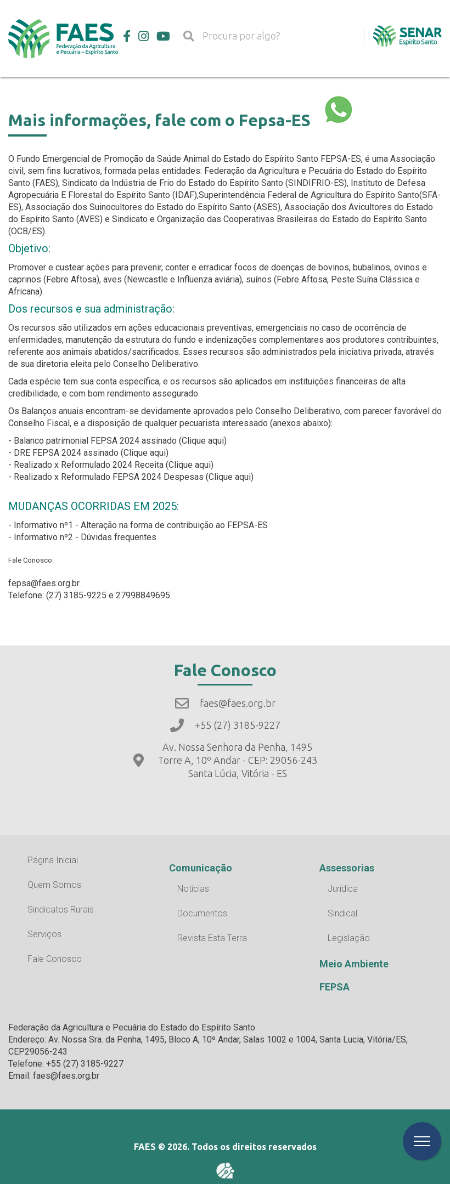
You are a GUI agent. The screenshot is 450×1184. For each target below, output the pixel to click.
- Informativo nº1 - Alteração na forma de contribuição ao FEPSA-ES (138, 525)
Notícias (193, 888)
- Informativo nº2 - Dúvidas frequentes (82, 537)
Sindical (342, 913)
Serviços (44, 934)
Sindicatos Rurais (60, 909)
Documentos (202, 913)
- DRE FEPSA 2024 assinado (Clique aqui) (88, 452)
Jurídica (343, 888)
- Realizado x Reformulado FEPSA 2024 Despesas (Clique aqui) (131, 477)
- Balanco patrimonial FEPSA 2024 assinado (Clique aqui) (117, 440)
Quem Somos (54, 885)
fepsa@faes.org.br (44, 583)
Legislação (349, 938)
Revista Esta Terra (212, 938)
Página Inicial (52, 860)
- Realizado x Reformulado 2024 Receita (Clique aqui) (110, 465)
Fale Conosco (54, 959)
